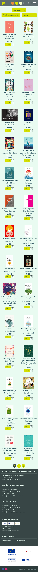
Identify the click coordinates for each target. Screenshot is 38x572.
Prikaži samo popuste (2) (11, 15)
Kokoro (28, 181)
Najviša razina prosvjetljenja (28, 450)
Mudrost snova (28, 151)
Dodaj (8, 44)
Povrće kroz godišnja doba (28, 330)
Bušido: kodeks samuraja (28, 269)
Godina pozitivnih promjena (9, 35)
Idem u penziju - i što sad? (28, 298)
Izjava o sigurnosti (8, 526)
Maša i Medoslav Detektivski (9, 93)
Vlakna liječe (28, 34)
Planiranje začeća (9, 359)
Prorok (28, 123)
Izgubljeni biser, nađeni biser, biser (28, 240)
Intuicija (9, 329)
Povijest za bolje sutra (9, 209)
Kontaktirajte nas (20, 541)
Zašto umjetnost (28, 209)
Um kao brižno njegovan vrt (9, 420)
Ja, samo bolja (9, 64)
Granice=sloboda (9, 269)
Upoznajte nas (6, 541)
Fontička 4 (5, 505)
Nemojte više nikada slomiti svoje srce (9, 450)
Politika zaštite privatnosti (10, 531)
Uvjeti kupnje (6, 528)
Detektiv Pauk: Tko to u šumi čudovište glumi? (9, 298)
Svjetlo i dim (9, 123)
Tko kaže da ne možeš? (10, 181)
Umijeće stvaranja (9, 391)
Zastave (9, 151)
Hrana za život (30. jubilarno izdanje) (28, 360)
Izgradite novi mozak (28, 64)
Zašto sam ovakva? (9, 239)
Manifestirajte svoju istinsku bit (28, 93)
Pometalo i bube (28, 391)
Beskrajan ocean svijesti (28, 419)
